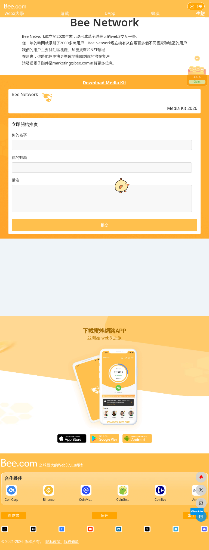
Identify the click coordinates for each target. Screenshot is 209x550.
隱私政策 (53, 541)
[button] (121, 164)
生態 (200, 13)
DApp (110, 13)
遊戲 (64, 13)
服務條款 (71, 541)
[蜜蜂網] (201, 477)
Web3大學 (14, 13)
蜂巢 (155, 13)
